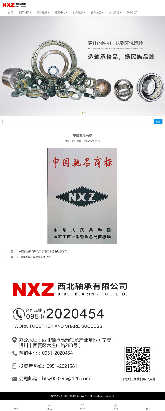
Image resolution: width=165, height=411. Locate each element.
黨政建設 (79, 12)
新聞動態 (43, 12)
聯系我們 (132, 12)
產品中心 (61, 12)
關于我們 (25, 12)
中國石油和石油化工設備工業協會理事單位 (43, 251)
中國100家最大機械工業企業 (35, 256)
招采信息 (97, 12)
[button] (12, 66)
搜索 (158, 121)
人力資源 (115, 12)
